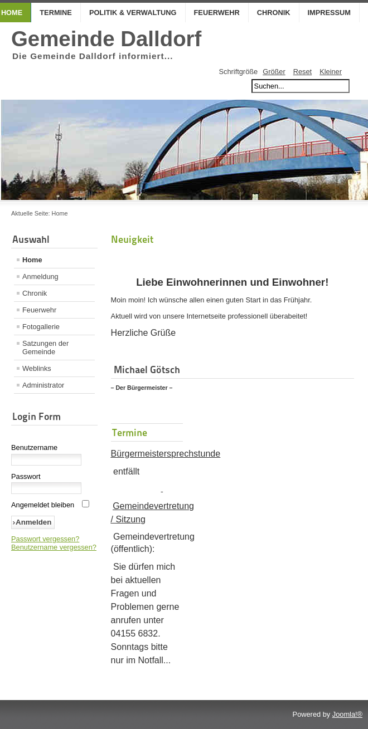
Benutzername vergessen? (53, 547)
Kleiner (330, 71)
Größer (274, 71)
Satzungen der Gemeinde (45, 347)
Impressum (329, 12)
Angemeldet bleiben (42, 505)
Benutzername (34, 447)
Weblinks (36, 368)
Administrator (43, 385)
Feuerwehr (217, 12)
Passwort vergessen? (45, 539)
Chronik (273, 12)
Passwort (26, 476)
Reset (302, 71)
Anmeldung (40, 276)
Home (32, 260)
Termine (56, 12)
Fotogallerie (41, 326)
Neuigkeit (132, 239)
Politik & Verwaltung (133, 12)
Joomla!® (347, 714)
